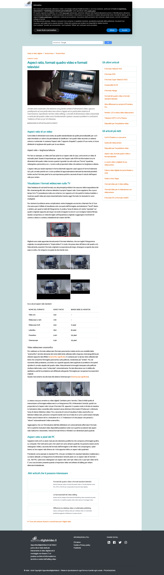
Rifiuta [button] (112, 30)
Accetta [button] (124, 30)
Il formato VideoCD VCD (113, 68)
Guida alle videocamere (112, 142)
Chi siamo (77, 541)
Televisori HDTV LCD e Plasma (115, 118)
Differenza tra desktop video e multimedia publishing (72, 507)
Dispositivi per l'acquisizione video (116, 123)
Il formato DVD (109, 74)
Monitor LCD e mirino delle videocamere (118, 112)
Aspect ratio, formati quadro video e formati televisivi (117, 155)
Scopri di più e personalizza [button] (46, 30)
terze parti (66, 13)
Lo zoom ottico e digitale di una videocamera (115, 163)
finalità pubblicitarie (45, 17)
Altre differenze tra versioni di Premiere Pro (118, 106)
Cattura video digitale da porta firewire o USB (118, 172)
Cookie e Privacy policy (82, 544)
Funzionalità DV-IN (111, 85)
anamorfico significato (57, 356)
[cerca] (77, 42)
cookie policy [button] (91, 11)
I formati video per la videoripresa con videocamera (118, 191)
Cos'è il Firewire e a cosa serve (115, 137)
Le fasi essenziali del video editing (65, 494)
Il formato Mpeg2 (110, 90)
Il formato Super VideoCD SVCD (115, 79)
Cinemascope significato (79, 376)
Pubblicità (77, 547)
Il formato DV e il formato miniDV (116, 197)
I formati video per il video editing (116, 184)
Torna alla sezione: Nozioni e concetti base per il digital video (49, 521)
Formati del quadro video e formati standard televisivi (72, 481)
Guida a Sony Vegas (111, 178)
